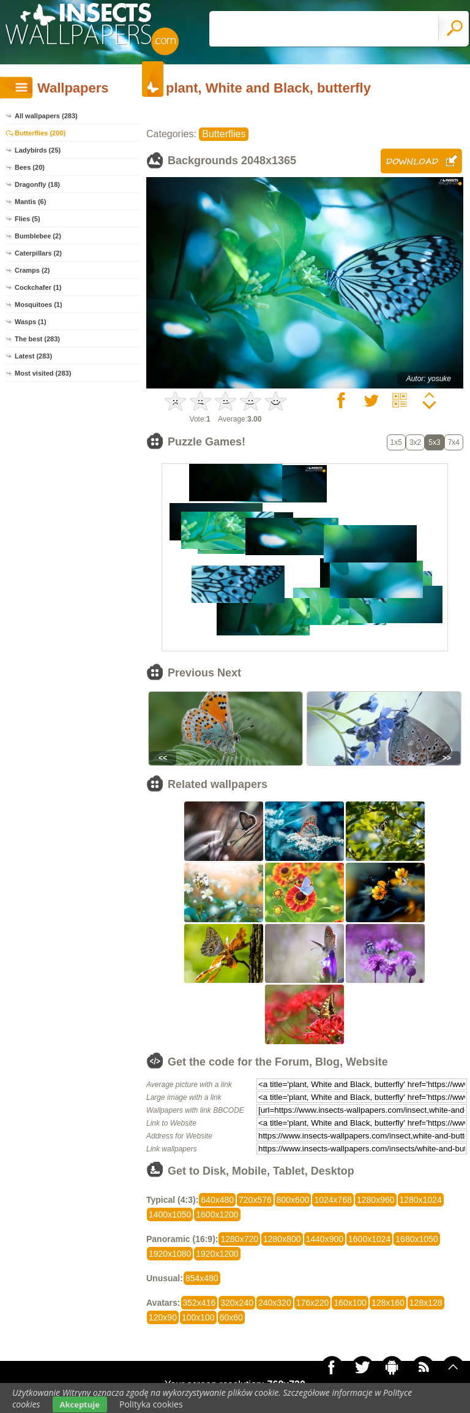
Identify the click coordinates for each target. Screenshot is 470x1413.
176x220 (312, 1303)
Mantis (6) (30, 201)
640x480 (217, 1200)
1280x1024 (421, 1200)
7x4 (454, 442)
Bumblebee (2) (38, 236)
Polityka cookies (151, 1404)
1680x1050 (416, 1239)
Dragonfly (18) (37, 184)
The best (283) (37, 339)
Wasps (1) (31, 321)
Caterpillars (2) (38, 253)
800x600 (293, 1200)
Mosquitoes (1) (38, 304)
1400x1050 (170, 1214)
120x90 (163, 1317)
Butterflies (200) (40, 133)
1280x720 (239, 1239)
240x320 (274, 1303)
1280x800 (282, 1239)
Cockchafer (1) (38, 287)
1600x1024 (369, 1239)
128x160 (388, 1303)
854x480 (201, 1278)
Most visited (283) (43, 373)
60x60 (231, 1317)
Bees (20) (30, 167)
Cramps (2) (32, 270)
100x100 (198, 1317)
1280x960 (376, 1200)
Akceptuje (80, 1404)
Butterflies (223, 134)
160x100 (350, 1303)
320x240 (236, 1303)
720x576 (255, 1200)
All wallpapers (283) (46, 115)
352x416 (199, 1303)
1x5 (396, 442)
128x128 (425, 1303)
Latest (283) (33, 356)
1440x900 (325, 1239)
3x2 (415, 442)
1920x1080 (170, 1254)
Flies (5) (27, 218)
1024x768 (333, 1200)
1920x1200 (217, 1254)
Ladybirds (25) (38, 150)
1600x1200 (217, 1214)
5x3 (434, 442)
